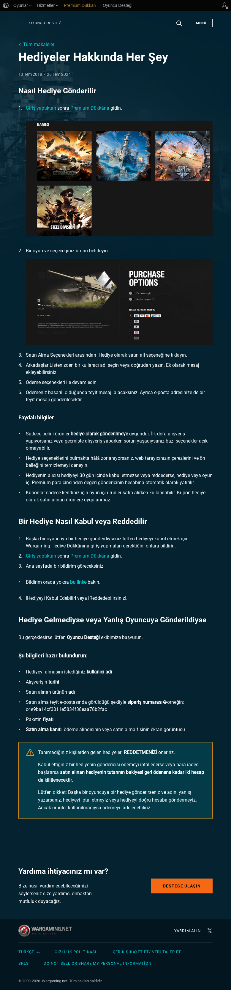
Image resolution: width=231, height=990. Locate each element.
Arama (179, 26)
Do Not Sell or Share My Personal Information (97, 963)
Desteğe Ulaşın (182, 886)
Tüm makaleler (38, 44)
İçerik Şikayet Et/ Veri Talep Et (146, 952)
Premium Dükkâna (89, 108)
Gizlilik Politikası (75, 952)
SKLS (23, 963)
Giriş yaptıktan (41, 108)
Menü (201, 23)
